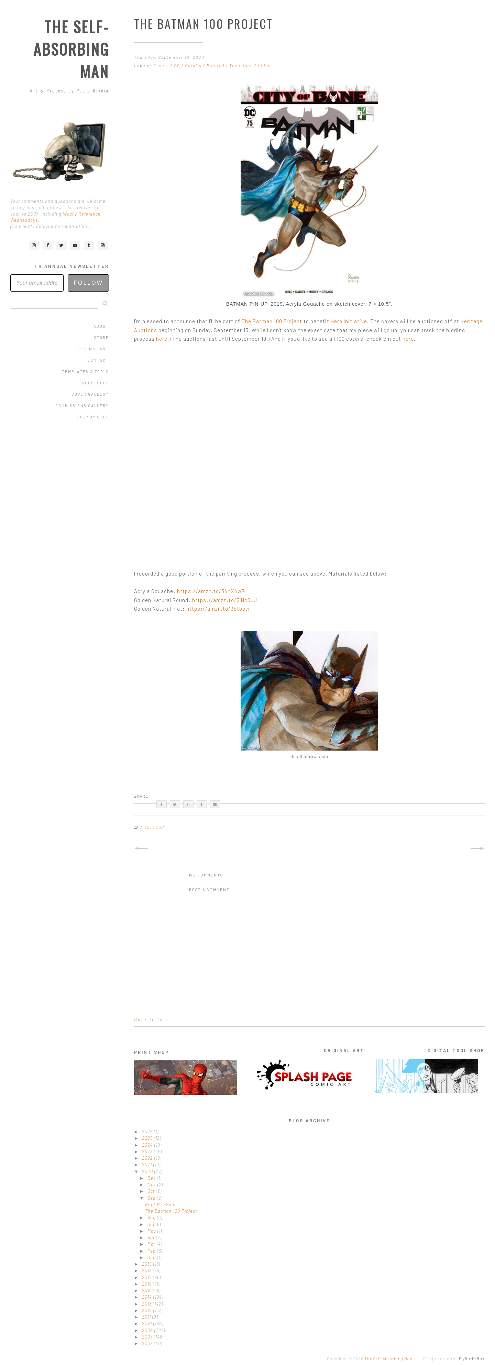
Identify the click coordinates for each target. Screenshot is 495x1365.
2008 (148, 1337)
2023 (148, 1151)
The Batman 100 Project (272, 321)
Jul (151, 1224)
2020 (148, 1171)
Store (101, 337)
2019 (147, 1264)
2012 (147, 1310)
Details (194, 65)
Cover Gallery (90, 394)
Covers (161, 65)
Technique (241, 65)
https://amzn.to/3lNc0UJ (224, 600)
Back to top (150, 1019)
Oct (151, 1191)
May (152, 1231)
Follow (88, 283)
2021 (147, 1164)
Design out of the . (454, 1358)
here (161, 339)
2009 (148, 1330)
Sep (152, 1198)
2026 (148, 1131)
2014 (147, 1297)
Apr (151, 1237)
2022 (148, 1158)
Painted (216, 65)
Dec (152, 1178)
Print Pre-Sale (160, 1204)
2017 (147, 1277)
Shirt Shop (95, 383)
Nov (152, 1184)
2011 (147, 1317)
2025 (148, 1138)
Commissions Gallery (82, 405)
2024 (148, 1145)
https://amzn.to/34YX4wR (211, 591)
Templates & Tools (85, 371)
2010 (147, 1323)
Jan (152, 1257)
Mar (152, 1244)
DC (178, 65)
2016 (147, 1284)
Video (264, 65)
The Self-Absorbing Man (71, 49)
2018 (147, 1270)
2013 (147, 1304)
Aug (152, 1217)
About (101, 326)
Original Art (92, 349)
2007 (148, 1343)
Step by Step (93, 417)
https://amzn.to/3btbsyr (218, 608)
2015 (147, 1290)
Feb (152, 1251)
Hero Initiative (349, 321)
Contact (98, 360)
